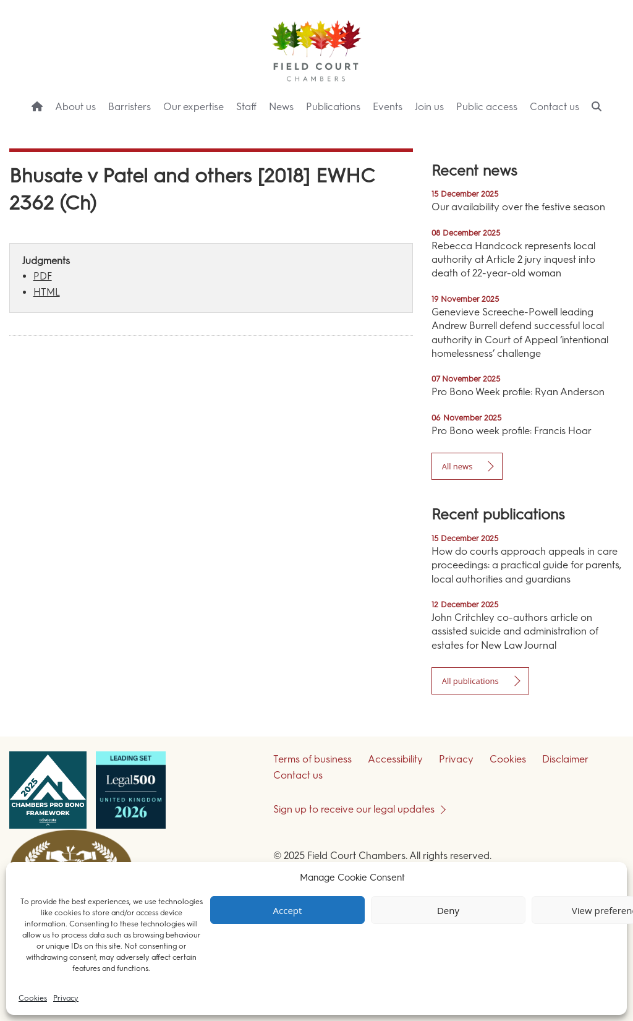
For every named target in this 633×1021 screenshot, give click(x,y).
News (281, 107)
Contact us (554, 107)
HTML (46, 292)
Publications (333, 107)
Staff (246, 107)
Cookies (33, 998)
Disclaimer (565, 759)
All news (457, 466)
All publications (470, 680)
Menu (601, 130)
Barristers (129, 107)
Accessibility (395, 759)
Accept (287, 910)
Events (387, 107)
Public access (486, 107)
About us (75, 107)
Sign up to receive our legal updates (354, 809)
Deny (448, 910)
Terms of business (312, 759)
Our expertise (193, 107)
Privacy (66, 998)
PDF (42, 276)
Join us (429, 107)
